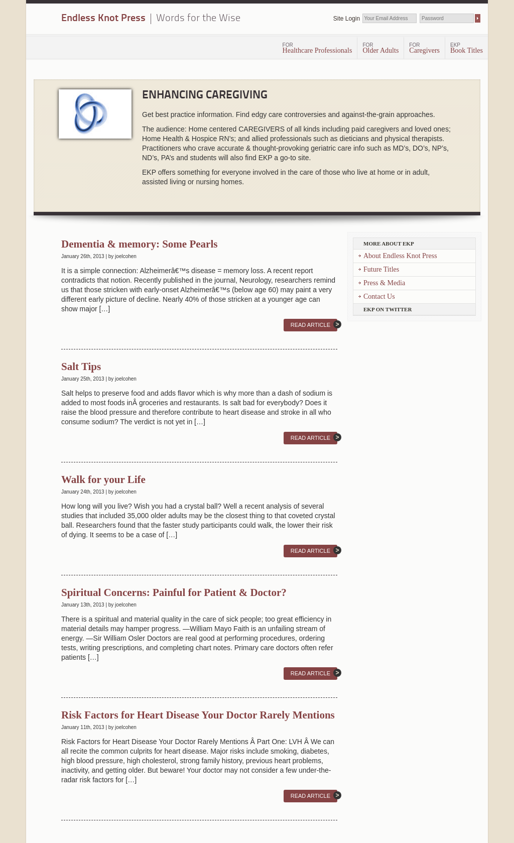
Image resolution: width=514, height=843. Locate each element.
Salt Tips (81, 366)
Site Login (346, 18)
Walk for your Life (103, 479)
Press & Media (384, 283)
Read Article (310, 325)
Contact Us (379, 296)
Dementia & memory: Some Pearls (139, 244)
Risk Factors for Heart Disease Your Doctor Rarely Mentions (198, 715)
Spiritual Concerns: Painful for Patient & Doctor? (174, 592)
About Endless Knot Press (400, 256)
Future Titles (381, 269)
